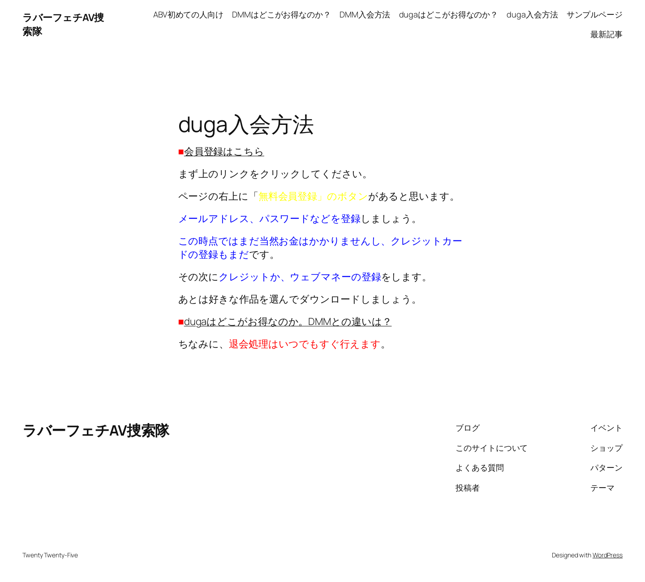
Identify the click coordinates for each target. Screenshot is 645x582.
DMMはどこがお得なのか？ (281, 14)
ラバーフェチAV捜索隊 (95, 430)
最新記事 (606, 34)
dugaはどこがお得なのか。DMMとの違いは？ (288, 321)
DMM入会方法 (365, 14)
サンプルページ (595, 14)
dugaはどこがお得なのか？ (449, 14)
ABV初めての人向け (188, 14)
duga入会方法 (532, 14)
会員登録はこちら (224, 151)
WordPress (608, 555)
